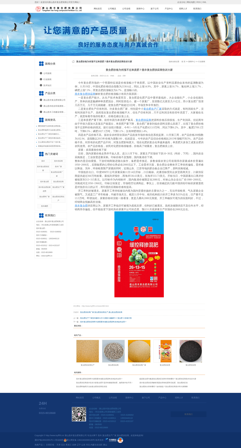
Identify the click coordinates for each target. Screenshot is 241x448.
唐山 (105, 445)
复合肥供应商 (58, 182)
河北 (88, 445)
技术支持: (106, 440)
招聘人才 (183, 8)
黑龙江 (69, 445)
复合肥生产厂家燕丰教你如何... (50, 138)
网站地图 (191, 2)
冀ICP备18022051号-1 (45, 440)
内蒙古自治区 (97, 445)
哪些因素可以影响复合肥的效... (50, 126)
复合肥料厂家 (44, 197)
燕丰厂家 (58, 167)
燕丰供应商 (58, 161)
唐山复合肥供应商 (115, 312)
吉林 (74, 445)
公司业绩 (126, 8)
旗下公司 (155, 8)
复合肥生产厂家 (58, 187)
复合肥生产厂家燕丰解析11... (49, 134)
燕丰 (43, 161)
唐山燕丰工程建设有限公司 (55, 112)
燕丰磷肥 (44, 206)
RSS (198, 2)
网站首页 (98, 8)
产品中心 (169, 8)
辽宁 (79, 445)
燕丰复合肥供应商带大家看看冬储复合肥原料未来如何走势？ (103, 322)
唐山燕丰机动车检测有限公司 (55, 106)
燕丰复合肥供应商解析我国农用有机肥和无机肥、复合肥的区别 (163, 383)
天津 (58, 445)
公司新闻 (47, 73)
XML (204, 2)
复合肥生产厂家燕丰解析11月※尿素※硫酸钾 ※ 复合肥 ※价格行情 (106, 318)
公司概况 (112, 8)
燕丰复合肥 (44, 182)
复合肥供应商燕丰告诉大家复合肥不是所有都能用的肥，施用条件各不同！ (104, 383)
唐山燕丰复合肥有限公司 (54, 100)
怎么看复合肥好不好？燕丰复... (50, 142)
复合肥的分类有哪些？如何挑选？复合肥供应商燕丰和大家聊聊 (163, 387)
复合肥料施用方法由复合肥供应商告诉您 (91, 387)
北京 (63, 445)
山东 (83, 445)
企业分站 (181, 2)
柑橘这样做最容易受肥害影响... (50, 146)
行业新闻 (47, 79)
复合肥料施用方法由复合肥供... (50, 130)
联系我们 (197, 8)
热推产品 (39, 445)
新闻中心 (140, 8)
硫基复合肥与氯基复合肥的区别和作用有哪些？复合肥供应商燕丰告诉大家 (167, 379)
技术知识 (47, 85)
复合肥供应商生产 (101, 312)
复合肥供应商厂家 (87, 312)
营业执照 (59, 440)
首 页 (183, 62)
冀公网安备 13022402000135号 (79, 440)
